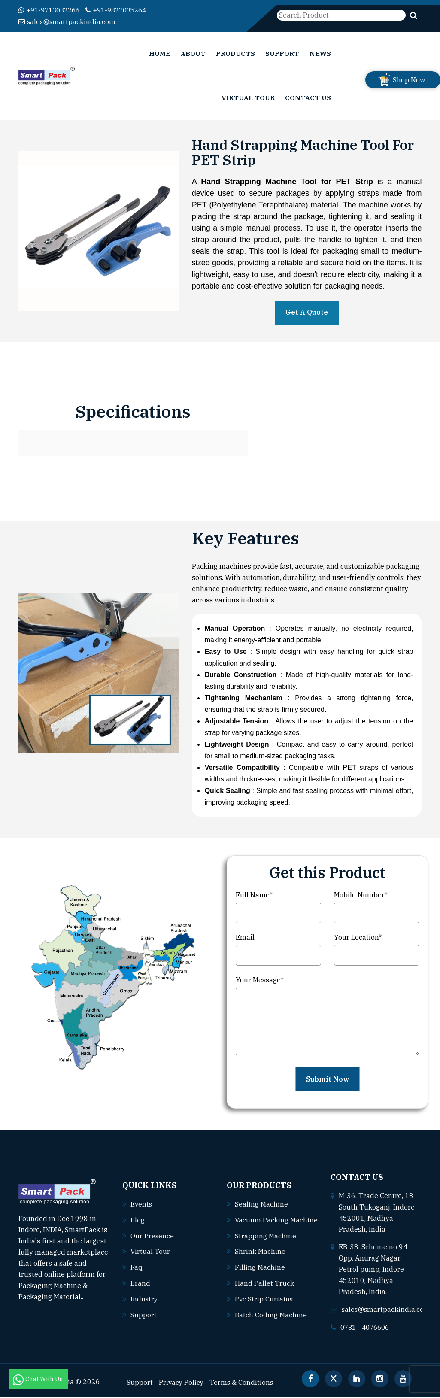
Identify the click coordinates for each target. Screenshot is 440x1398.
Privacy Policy (182, 1383)
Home (159, 53)
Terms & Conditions (243, 1383)
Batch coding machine (271, 1321)
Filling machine (260, 1274)
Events (141, 1207)
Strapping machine (265, 1244)
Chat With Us (38, 1379)
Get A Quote (306, 314)
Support (282, 53)
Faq (136, 1268)
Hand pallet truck (264, 1290)
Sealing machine (261, 1201)
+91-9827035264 (124, 10)
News (320, 53)
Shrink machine (260, 1259)
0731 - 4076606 (367, 1329)
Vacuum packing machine (268, 1228)
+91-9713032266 (51, 10)
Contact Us (308, 99)
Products (235, 53)
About (193, 53)
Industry (144, 1299)
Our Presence (152, 1238)
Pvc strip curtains (264, 1305)
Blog (137, 1222)
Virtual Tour (248, 99)
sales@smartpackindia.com (67, 21)
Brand (140, 1284)
